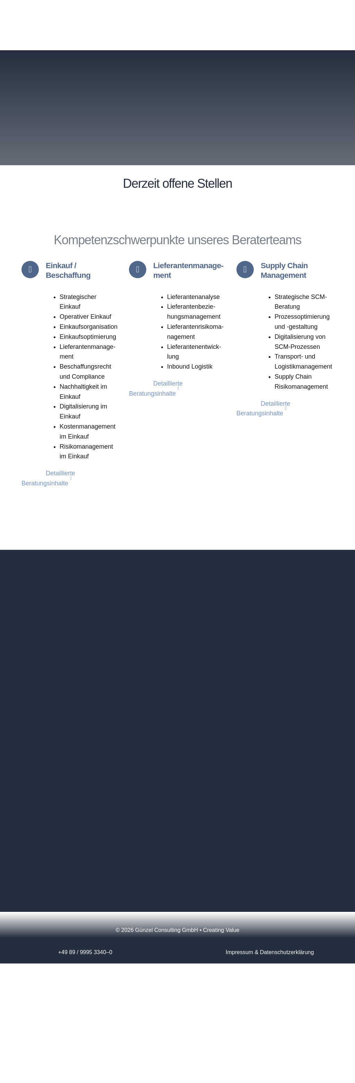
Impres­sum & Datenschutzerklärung (270, 953)
